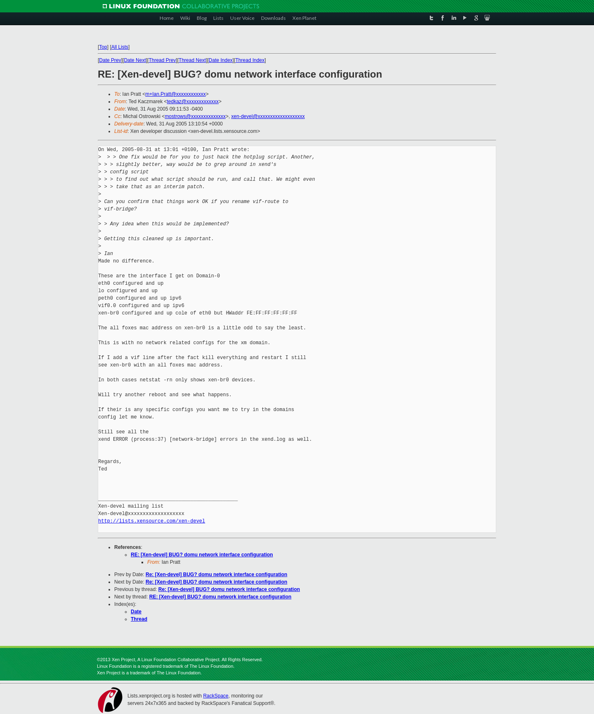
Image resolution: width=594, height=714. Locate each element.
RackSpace (215, 696)
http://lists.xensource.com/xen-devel (151, 521)
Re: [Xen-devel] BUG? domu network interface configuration (216, 574)
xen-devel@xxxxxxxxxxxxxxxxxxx (268, 116)
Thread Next (192, 60)
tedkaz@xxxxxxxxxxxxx (193, 101)
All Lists (119, 47)
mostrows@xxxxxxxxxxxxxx (195, 116)
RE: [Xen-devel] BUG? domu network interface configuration (202, 555)
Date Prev (110, 60)
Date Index (221, 60)
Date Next (135, 60)
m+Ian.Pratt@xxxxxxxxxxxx (175, 94)
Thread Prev (162, 60)
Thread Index (250, 60)
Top (103, 47)
